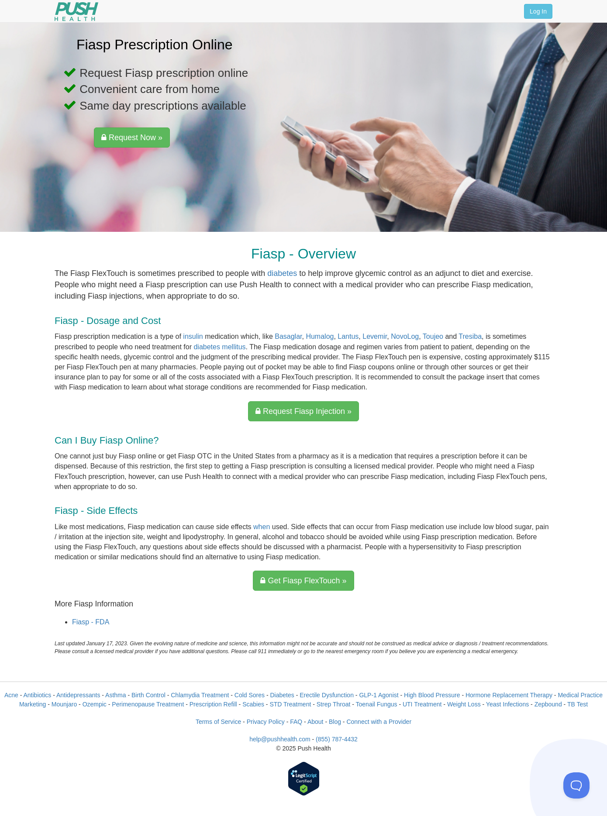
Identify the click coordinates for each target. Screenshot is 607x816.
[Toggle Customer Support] (576, 785)
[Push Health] (76, 11)
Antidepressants (78, 695)
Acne (11, 695)
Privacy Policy (266, 721)
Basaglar (288, 336)
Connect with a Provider (378, 721)
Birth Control (148, 695)
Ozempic (95, 704)
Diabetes (282, 695)
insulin (193, 336)
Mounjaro (64, 704)
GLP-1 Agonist (378, 695)
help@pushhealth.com (279, 739)
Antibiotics (38, 695)
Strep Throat (334, 704)
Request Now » (131, 137)
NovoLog (405, 336)
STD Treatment (290, 704)
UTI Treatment (422, 704)
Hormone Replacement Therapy (509, 695)
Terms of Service (218, 721)
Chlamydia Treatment (200, 695)
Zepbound (548, 704)
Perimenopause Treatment (148, 704)
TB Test (577, 704)
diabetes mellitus (219, 347)
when (261, 526)
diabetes (282, 273)
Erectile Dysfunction (327, 695)
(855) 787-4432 (337, 739)
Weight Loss (464, 704)
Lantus (348, 336)
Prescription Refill (213, 704)
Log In (538, 11)
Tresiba (470, 336)
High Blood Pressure (432, 695)
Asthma (115, 695)
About (315, 721)
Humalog (320, 336)
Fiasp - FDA (90, 622)
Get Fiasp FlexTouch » (303, 580)
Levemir (374, 336)
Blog (335, 721)
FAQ (296, 721)
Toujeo (433, 336)
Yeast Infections (507, 704)
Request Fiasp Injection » (303, 411)
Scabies (253, 704)
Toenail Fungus (376, 704)
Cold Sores (250, 695)
